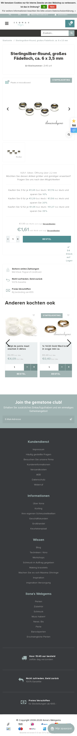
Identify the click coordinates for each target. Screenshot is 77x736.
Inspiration (38, 570)
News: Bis (38, 614)
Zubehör (38, 599)
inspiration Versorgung (38, 575)
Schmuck (38, 604)
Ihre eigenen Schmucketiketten (38, 506)
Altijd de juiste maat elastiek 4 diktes (18, 340)
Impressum (38, 442)
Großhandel (38, 516)
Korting (38, 501)
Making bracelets (38, 560)
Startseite (7, 41)
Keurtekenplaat (38, 521)
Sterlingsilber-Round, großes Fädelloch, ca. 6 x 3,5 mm (42, 41)
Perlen (38, 594)
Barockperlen (38, 624)
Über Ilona (38, 496)
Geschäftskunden (38, 511)
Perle (38, 619)
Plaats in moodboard (18, 82)
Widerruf (38, 477)
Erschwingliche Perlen (38, 629)
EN (19, 15)
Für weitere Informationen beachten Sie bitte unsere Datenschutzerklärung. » (39, 11)
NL (10, 15)
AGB (38, 467)
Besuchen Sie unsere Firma (39, 452)
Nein (52, 7)
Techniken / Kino (38, 545)
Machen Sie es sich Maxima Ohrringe (39, 565)
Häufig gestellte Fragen (38, 447)
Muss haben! (38, 609)
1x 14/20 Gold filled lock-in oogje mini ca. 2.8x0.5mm (55, 340)
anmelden (61, 15)
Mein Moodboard (38, 15)
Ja (44, 7)
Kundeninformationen (38, 457)
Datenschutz (38, 472)
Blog (38, 540)
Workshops (38, 550)
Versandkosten (49, 224)
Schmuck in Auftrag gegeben (38, 555)
